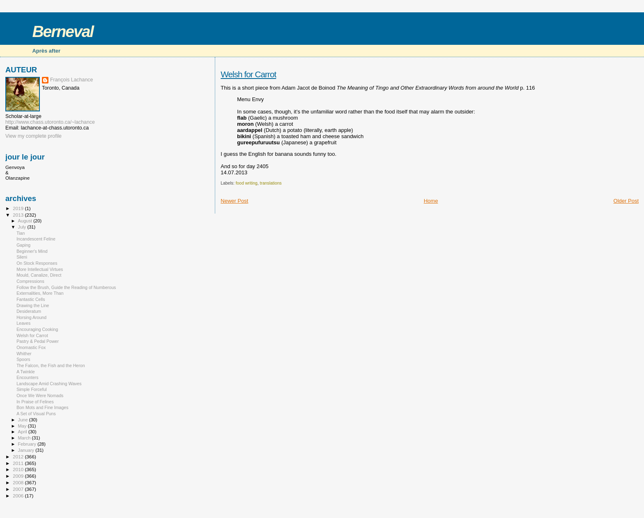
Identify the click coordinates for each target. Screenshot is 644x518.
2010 (19, 469)
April (23, 431)
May (23, 425)
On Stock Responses (36, 263)
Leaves (23, 323)
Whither (23, 353)
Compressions (30, 281)
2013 (19, 214)
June (23, 419)
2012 (19, 456)
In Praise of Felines (35, 401)
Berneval (62, 31)
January (27, 450)
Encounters (27, 377)
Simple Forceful (31, 389)
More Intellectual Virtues (39, 269)
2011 (19, 463)
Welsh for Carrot (248, 74)
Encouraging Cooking (37, 329)
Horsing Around (31, 317)
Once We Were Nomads (39, 395)
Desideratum (28, 311)
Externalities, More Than (39, 293)
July (23, 226)
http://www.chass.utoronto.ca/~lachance (50, 122)
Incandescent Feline (35, 238)
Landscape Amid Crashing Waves (48, 383)
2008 (19, 482)
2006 (19, 495)
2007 (19, 489)
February (28, 444)
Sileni (21, 256)
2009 (19, 476)
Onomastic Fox (31, 347)
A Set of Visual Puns (36, 413)
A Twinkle (25, 371)
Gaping (23, 245)
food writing (247, 183)
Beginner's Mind (32, 251)
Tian (20, 233)
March (25, 437)
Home (431, 201)
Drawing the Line (32, 305)
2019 (19, 208)
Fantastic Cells (30, 299)
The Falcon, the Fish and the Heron (50, 365)
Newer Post (234, 201)
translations (271, 183)
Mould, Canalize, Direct (38, 275)
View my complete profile (33, 136)
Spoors (23, 359)
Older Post (626, 201)
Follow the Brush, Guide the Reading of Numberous (66, 287)
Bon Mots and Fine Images (42, 407)
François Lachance (71, 80)
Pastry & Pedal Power (37, 341)
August (26, 220)
